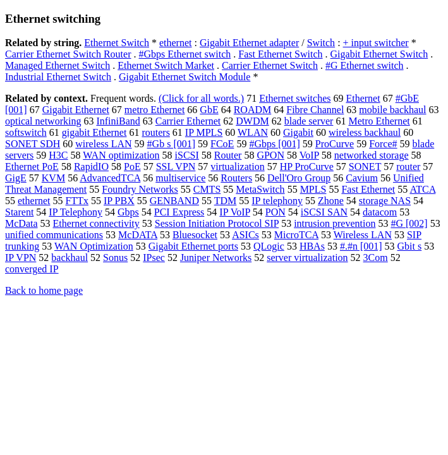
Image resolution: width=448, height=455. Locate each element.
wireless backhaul (365, 132)
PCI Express (179, 212)
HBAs (312, 246)
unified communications (54, 234)
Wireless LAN (363, 234)
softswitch (26, 132)
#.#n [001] (361, 246)
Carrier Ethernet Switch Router (68, 54)
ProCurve (334, 143)
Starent (19, 212)
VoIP (309, 155)
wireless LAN (103, 143)
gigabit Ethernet (94, 132)
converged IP (32, 269)
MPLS (313, 189)
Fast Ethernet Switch (280, 54)
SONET (365, 166)
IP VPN (20, 257)
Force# (383, 143)
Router (228, 155)
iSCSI (187, 155)
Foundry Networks (140, 189)
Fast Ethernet (368, 189)
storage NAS (385, 200)
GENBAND (174, 200)
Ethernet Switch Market (166, 65)
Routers (236, 178)
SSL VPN (176, 166)
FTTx (77, 200)
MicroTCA (296, 234)
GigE (16, 178)
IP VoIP (234, 212)
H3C (58, 155)
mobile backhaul (392, 109)
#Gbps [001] (274, 143)
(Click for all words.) (201, 98)
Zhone (331, 200)
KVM (53, 178)
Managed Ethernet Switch (57, 65)
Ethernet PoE (32, 166)
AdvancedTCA (110, 178)
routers (155, 132)
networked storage (371, 155)
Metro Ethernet (378, 121)
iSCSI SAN (324, 212)
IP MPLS (203, 132)
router (408, 166)
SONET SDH (32, 143)
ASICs (245, 234)
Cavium (362, 178)
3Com (375, 257)
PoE (132, 166)
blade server (309, 121)
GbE (209, 109)
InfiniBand (118, 121)
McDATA (137, 234)
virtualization (237, 166)
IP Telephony (75, 212)
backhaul (69, 257)
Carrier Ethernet (188, 121)
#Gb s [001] (171, 143)
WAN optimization (121, 155)
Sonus (115, 257)
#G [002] (408, 223)
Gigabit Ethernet (75, 109)
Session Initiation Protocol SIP (217, 223)
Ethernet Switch (116, 42)
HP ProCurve (307, 166)
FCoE (222, 143)
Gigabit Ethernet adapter (249, 42)
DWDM (252, 121)
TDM (225, 200)
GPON (270, 155)
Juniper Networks (215, 257)
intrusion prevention (334, 223)
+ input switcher (376, 42)
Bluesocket (195, 234)
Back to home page (44, 290)
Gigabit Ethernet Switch (379, 54)
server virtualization (307, 257)
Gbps (128, 212)
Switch (321, 42)
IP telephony (277, 200)
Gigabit (298, 132)
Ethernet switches (294, 98)
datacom (380, 212)
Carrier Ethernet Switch (270, 65)
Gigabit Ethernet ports (193, 246)
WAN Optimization (93, 246)
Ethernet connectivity (96, 223)
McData (21, 223)
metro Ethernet (154, 109)
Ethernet (363, 98)
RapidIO (91, 166)
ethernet (175, 42)
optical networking (43, 121)
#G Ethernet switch (364, 65)
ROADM (253, 109)
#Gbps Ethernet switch (185, 54)
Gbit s (409, 246)
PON (275, 212)
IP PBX (119, 200)
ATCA (422, 189)
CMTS (207, 189)
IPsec (154, 257)
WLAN (253, 132)
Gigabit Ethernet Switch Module (184, 76)
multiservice (180, 178)
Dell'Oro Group (298, 178)
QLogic (268, 246)
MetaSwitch (260, 189)
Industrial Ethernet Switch (58, 76)
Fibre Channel (315, 109)
